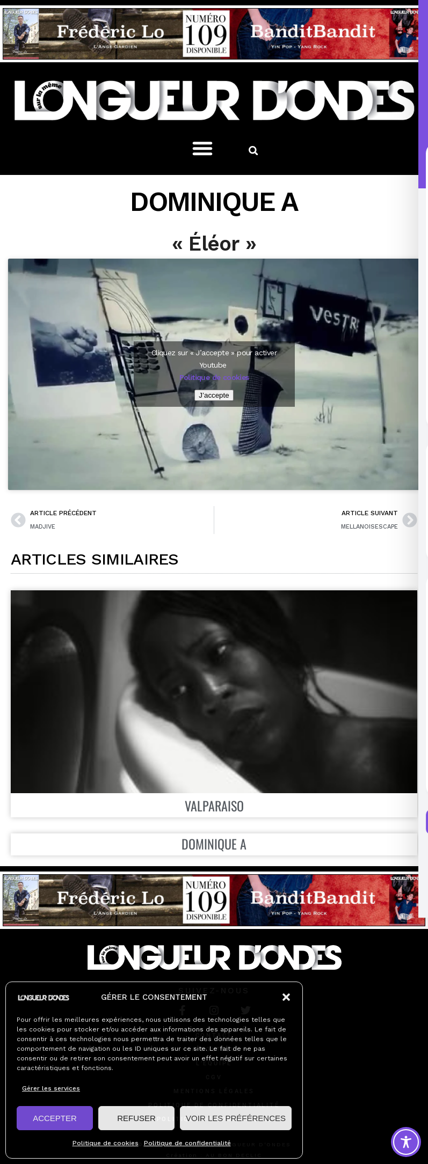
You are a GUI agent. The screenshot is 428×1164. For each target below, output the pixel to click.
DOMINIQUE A (214, 843)
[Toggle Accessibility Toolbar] (406, 1142)
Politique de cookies (105, 1143)
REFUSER (136, 1118)
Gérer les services (51, 1088)
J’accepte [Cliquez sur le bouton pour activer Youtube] (214, 395)
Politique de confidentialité (187, 1143)
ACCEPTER (55, 1118)
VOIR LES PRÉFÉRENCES (236, 1118)
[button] (286, 997)
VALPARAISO (214, 805)
